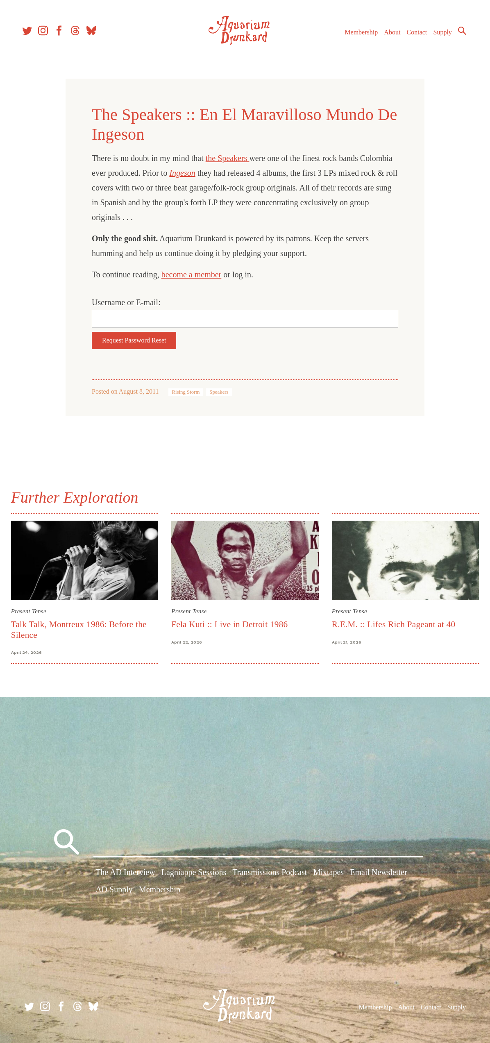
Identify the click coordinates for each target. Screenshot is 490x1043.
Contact (412, 36)
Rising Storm (186, 392)
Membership (356, 36)
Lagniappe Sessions (193, 873)
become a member (191, 274)
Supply (438, 36)
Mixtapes (328, 873)
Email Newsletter (378, 873)
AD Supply (114, 890)
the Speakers (228, 158)
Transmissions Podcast (269, 873)
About (387, 36)
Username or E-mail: (126, 302)
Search (457, 35)
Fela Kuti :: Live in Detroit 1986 (230, 623)
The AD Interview (125, 873)
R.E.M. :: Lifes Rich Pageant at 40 (393, 623)
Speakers (218, 392)
